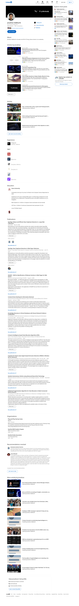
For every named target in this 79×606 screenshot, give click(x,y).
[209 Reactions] (57, 43)
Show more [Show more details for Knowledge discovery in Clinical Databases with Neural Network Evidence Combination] (12, 328)
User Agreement (25, 594)
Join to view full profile (15, 589)
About (14, 594)
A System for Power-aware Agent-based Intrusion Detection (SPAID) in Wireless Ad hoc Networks (28, 356)
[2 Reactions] (55, 13)
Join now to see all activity (15, 134)
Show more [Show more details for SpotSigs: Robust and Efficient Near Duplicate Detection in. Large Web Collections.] (12, 235)
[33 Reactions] (57, 50)
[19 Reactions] (57, 21)
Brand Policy (60, 594)
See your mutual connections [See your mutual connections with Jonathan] (17, 28)
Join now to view (12, 471)
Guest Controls (66, 594)
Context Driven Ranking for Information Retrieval (21, 297)
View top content (64, 84)
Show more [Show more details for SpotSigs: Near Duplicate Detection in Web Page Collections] (12, 262)
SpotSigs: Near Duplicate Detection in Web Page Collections (23, 248)
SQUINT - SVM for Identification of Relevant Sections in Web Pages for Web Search (27, 275)
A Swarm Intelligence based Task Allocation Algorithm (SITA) (23, 335)
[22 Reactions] (57, 64)
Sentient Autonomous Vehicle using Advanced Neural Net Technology (26, 376)
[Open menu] (50, 19)
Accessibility (19, 594)
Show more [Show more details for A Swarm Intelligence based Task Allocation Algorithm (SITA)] (12, 349)
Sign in (70, 2)
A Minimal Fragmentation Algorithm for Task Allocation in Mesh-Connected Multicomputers (27, 391)
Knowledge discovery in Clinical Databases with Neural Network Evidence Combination (27, 313)
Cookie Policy (48, 594)
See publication (12, 245)
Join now (63, 2)
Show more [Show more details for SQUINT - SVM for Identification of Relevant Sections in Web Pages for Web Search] (12, 290)
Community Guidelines (10, 596)
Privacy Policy (30, 594)
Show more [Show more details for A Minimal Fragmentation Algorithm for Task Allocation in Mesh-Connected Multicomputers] (12, 406)
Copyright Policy (54, 594)
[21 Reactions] (57, 72)
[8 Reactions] (56, 57)
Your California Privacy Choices (39, 594)
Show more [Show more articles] (11, 94)
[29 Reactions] (57, 35)
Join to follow (12, 31)
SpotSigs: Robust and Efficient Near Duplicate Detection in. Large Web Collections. (26, 222)
